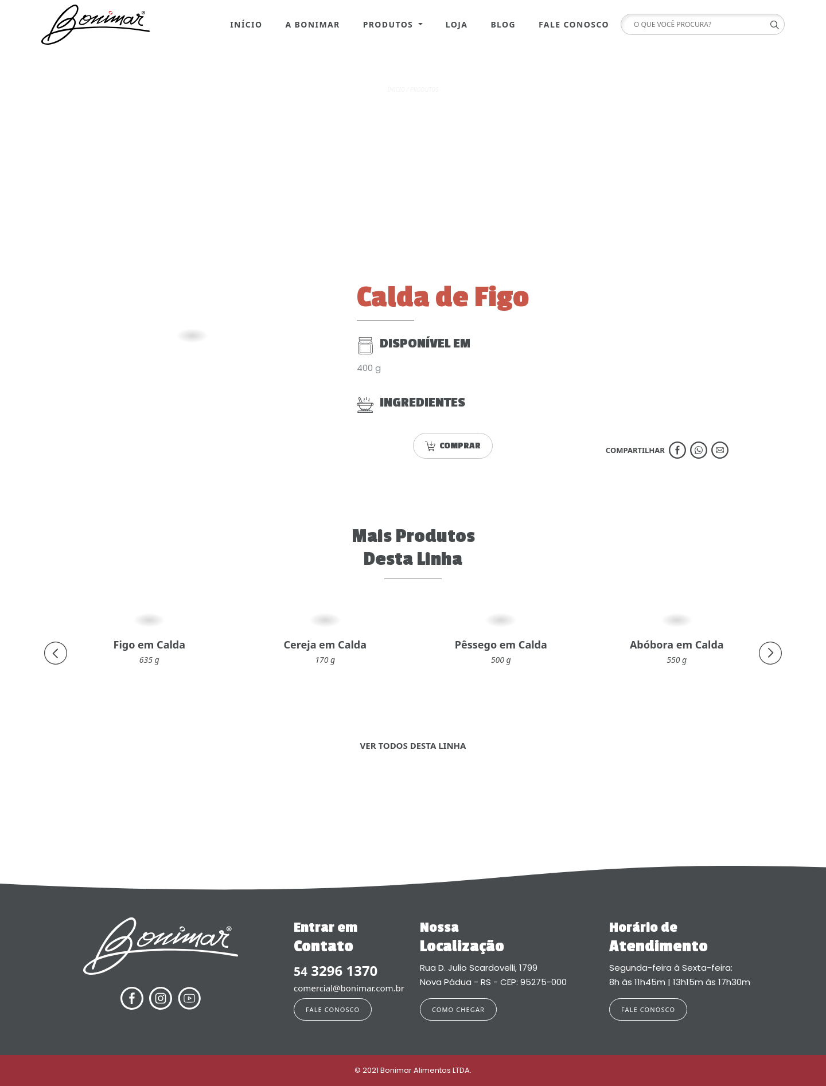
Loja (457, 24)
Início (246, 24)
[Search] (699, 24)
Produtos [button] (389, 24)
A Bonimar (312, 24)
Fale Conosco (574, 24)
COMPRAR (453, 445)
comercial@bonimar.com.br (349, 988)
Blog (503, 24)
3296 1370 (335, 971)
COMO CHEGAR (458, 1009)
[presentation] (55, 653)
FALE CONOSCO (333, 1009)
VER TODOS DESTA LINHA (413, 745)
